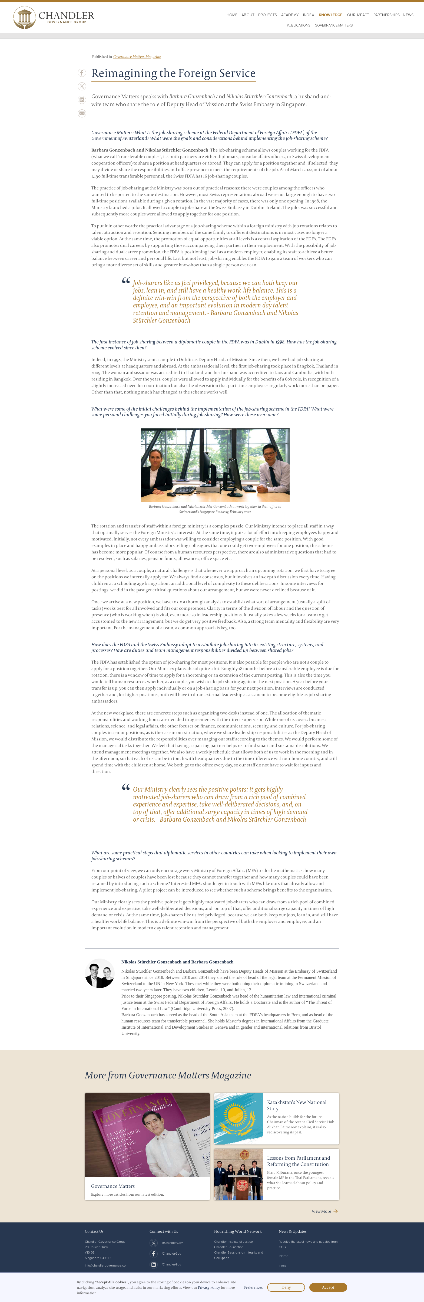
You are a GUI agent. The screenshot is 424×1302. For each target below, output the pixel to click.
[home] (52, 17)
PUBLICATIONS (298, 25)
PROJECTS (267, 14)
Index (308, 14)
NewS (408, 14)
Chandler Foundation (228, 1247)
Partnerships (386, 14)
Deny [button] (286, 1287)
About (247, 14)
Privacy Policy (209, 1287)
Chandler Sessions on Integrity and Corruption (238, 1255)
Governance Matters (334, 25)
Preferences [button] (253, 1287)
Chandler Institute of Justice (233, 1241)
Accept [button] (328, 1287)
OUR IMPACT (358, 14)
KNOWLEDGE (331, 15)
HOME (232, 14)
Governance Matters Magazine (137, 56)
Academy (290, 14)
